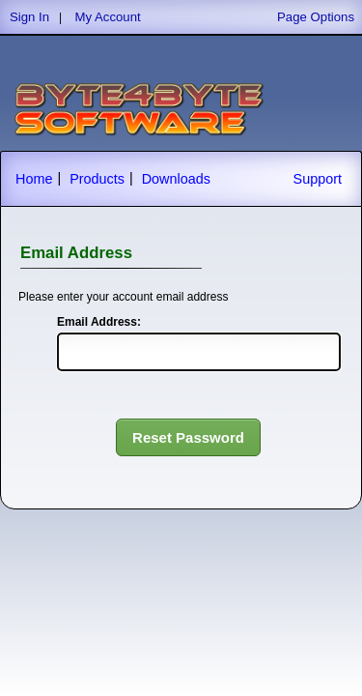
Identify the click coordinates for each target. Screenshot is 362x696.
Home (33, 179)
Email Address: (99, 322)
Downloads (176, 179)
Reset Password (188, 437)
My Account (108, 17)
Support (317, 179)
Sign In (29, 17)
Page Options (315, 17)
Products (97, 179)
